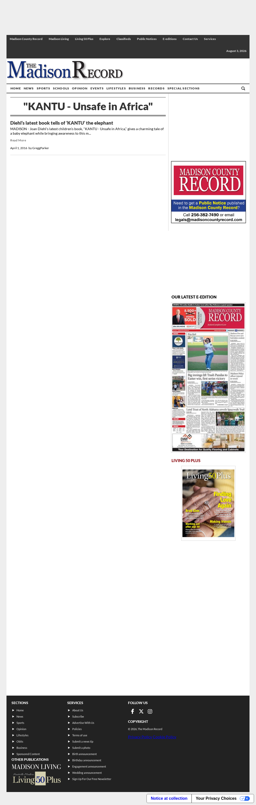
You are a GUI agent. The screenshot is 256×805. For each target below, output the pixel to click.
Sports (43, 88)
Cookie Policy (164, 736)
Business (137, 88)
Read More (18, 140)
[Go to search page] (243, 88)
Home (15, 88)
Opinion (80, 88)
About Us (77, 710)
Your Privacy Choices (216, 798)
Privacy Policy (140, 736)
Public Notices (146, 39)
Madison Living (59, 39)
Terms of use (79, 735)
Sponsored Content (28, 754)
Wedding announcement (87, 772)
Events (97, 88)
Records (156, 88)
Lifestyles (116, 88)
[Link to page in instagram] (150, 711)
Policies (77, 729)
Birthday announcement (86, 760)
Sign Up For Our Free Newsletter (91, 779)
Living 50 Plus (84, 39)
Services (210, 39)
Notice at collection (169, 798)
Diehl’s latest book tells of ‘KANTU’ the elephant (61, 123)
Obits (19, 741)
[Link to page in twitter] (141, 711)
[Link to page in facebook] (132, 711)
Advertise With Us (83, 722)
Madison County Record (26, 39)
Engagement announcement (89, 766)
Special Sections (184, 88)
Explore (105, 39)
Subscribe (78, 716)
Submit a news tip (82, 741)
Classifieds (123, 39)
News (29, 88)
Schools (61, 88)
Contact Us (190, 39)
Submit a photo (81, 747)
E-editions (169, 39)
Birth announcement (84, 754)
